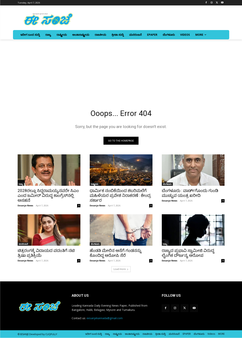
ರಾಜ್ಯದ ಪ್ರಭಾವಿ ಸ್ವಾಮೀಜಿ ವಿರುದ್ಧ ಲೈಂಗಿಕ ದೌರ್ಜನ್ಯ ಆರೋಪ (188, 253)
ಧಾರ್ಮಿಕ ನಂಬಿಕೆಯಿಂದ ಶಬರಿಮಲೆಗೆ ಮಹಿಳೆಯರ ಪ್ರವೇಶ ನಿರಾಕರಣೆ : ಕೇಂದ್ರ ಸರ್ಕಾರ (120, 195)
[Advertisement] (121, 68)
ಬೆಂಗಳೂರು (167, 184)
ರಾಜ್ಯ (21, 184)
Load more (121, 269)
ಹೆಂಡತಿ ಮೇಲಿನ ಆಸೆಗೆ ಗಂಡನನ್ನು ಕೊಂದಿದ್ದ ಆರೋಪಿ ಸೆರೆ (115, 253)
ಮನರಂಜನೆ (23, 244)
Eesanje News (25, 205)
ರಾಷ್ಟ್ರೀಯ (94, 184)
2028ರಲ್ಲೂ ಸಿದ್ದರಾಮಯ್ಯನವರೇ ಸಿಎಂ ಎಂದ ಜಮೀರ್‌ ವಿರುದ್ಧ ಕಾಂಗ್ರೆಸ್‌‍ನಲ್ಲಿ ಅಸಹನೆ (48, 195)
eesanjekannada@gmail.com (105, 318)
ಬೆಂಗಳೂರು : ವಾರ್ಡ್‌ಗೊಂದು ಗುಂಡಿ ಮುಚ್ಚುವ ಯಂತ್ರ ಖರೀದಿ (190, 193)
